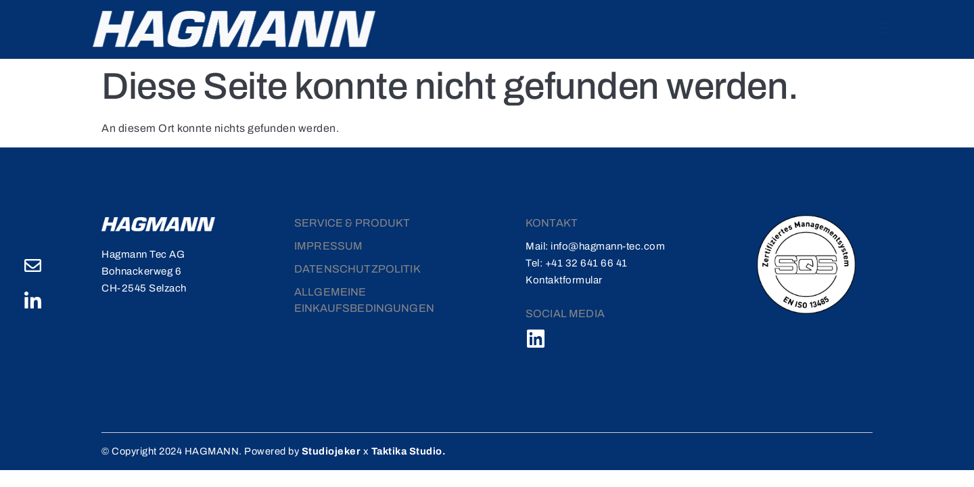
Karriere (696, 25)
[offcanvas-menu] (874, 28)
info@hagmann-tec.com (608, 244)
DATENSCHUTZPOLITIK (357, 267)
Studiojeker (339, 449)
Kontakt (747, 25)
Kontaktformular (564, 278)
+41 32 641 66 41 (586, 261)
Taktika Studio (416, 449)
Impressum (328, 244)
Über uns (508, 25)
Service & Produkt (352, 221)
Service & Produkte (609, 25)
